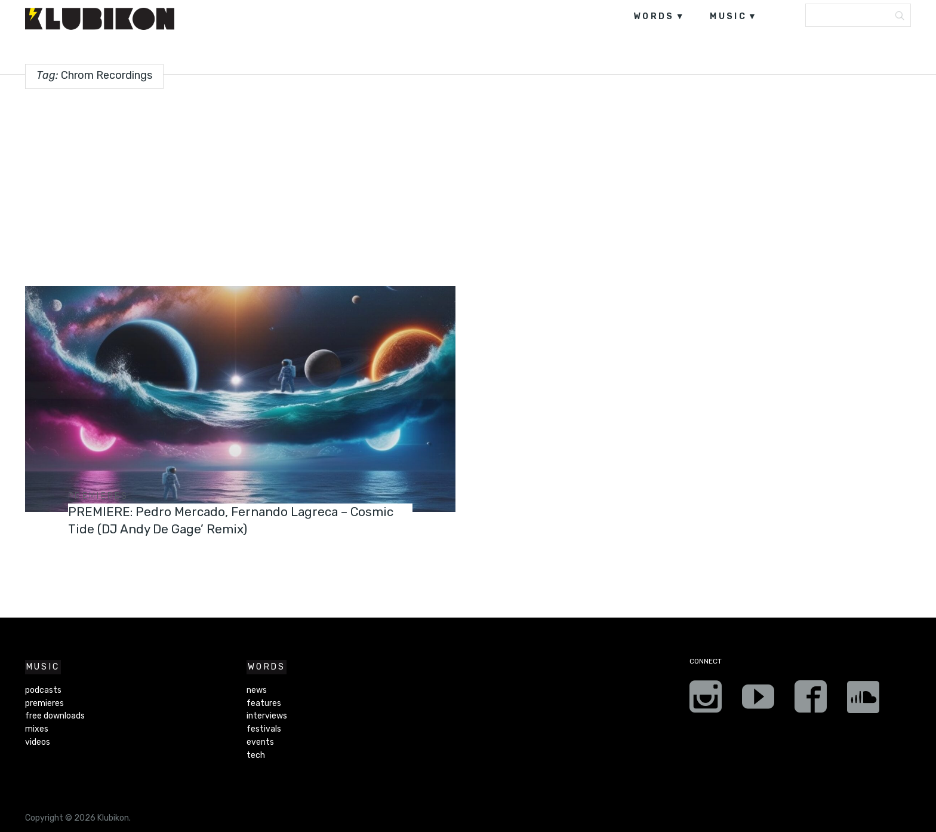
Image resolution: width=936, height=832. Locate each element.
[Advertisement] (468, 182)
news (257, 690)
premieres (98, 496)
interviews (267, 716)
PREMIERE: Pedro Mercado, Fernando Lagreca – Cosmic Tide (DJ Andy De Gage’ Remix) (219, 520)
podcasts (43, 690)
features (264, 703)
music (728, 16)
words (654, 16)
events (260, 742)
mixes (36, 729)
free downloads (55, 716)
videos (37, 742)
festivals (264, 729)
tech (256, 755)
